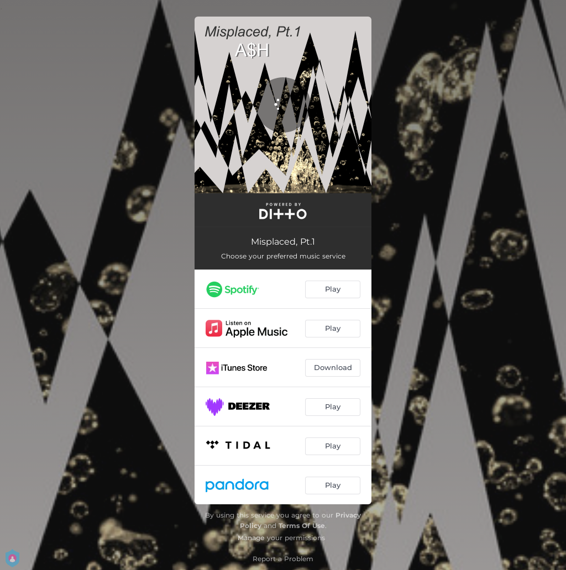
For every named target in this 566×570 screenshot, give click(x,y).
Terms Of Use (302, 525)
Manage (251, 538)
